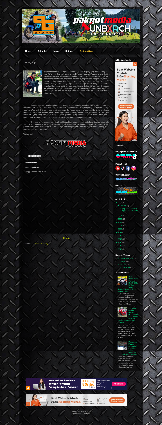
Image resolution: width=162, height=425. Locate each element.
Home (28, 51)
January (123, 206)
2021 (120, 226)
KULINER (121, 261)
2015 (120, 246)
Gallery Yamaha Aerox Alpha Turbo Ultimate (129, 210)
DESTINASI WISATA (125, 258)
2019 (120, 232)
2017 (120, 239)
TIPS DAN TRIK (124, 267)
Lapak (56, 51)
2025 (120, 203)
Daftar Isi (41, 51)
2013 (120, 249)
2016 (120, 242)
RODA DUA (122, 264)
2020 (120, 229)
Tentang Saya (86, 51)
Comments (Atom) (41, 244)
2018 (120, 236)
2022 (120, 222)
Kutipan (69, 51)
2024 (120, 216)
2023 (120, 219)
